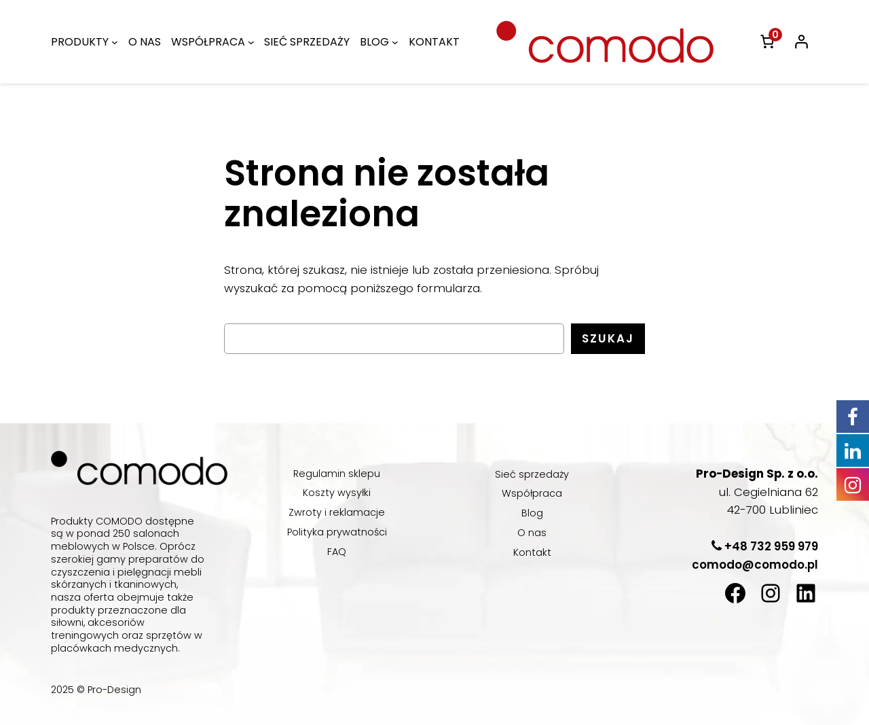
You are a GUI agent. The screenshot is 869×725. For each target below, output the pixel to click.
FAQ (337, 551)
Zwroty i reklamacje (337, 512)
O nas (531, 532)
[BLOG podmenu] (410, 42)
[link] (767, 41)
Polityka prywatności (337, 532)
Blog (532, 513)
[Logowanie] (801, 41)
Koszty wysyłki (337, 492)
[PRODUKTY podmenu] (117, 42)
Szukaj (607, 338)
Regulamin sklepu (336, 473)
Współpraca (532, 493)
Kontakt (532, 552)
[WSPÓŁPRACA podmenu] (257, 42)
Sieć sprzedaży (532, 474)
